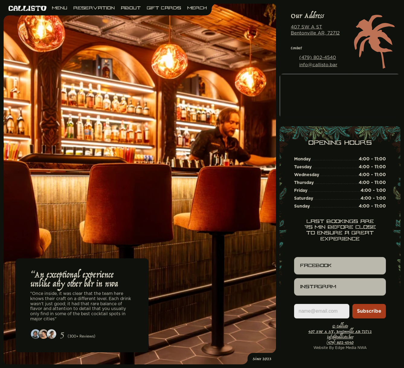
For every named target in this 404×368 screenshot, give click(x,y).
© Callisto (340, 326)
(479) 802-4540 (317, 57)
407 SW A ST (306, 27)
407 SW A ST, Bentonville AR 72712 (340, 332)
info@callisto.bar (318, 64)
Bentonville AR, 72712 (315, 33)
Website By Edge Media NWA (340, 348)
